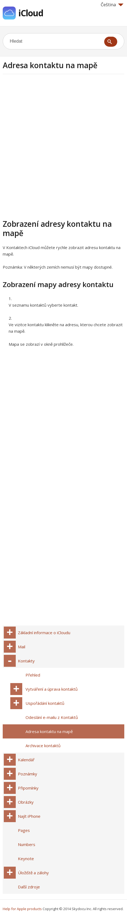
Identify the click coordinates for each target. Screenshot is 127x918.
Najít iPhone (29, 816)
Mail (21, 646)
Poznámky (27, 773)
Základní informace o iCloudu (44, 632)
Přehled (33, 675)
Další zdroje (29, 886)
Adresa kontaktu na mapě (49, 731)
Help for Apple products (22, 908)
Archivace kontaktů (43, 745)
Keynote (26, 858)
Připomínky (28, 788)
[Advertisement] (63, 145)
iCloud (30, 13)
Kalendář (26, 759)
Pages (24, 830)
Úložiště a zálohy (33, 872)
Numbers (26, 844)
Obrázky (26, 802)
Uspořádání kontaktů (45, 703)
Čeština (112, 5)
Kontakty (26, 661)
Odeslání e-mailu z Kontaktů (52, 717)
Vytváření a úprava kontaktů (52, 689)
